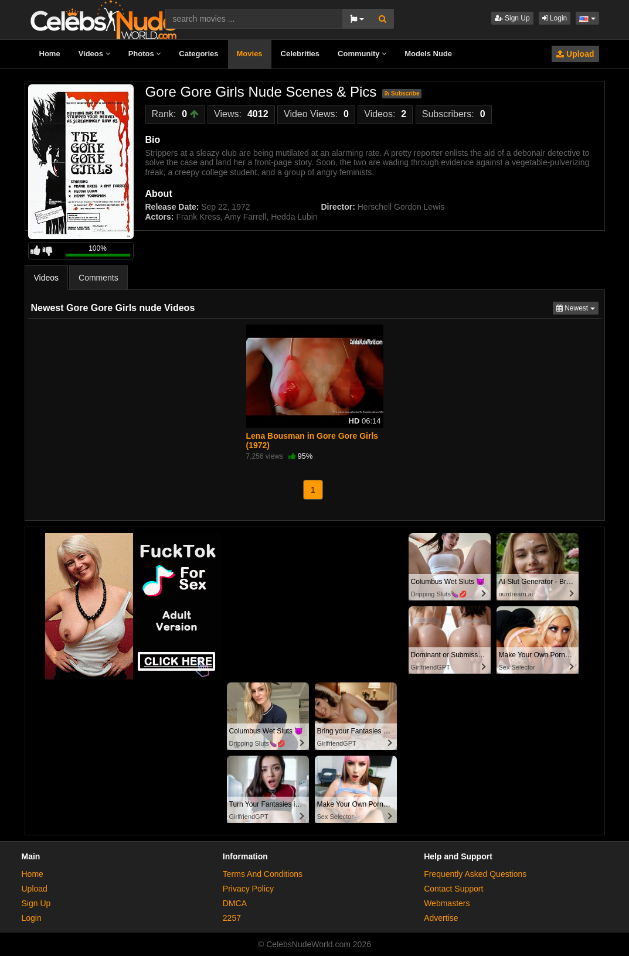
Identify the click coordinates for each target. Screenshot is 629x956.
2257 (232, 918)
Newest (577, 307)
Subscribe (402, 93)
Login (554, 18)
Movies (250, 53)
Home (49, 53)
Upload (575, 54)
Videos (94, 53)
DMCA (235, 903)
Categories (198, 53)
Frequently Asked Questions (475, 874)
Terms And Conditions (262, 874)
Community (362, 53)
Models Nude (428, 53)
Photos (144, 53)
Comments (98, 277)
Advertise (441, 918)
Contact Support (453, 888)
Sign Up (512, 18)
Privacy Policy (248, 888)
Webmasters (447, 903)
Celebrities (300, 53)
